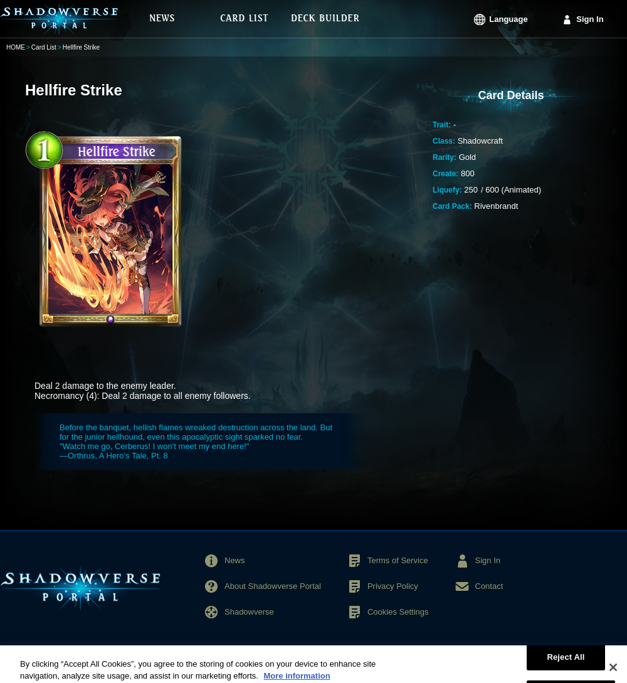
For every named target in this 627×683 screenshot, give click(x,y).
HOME (15, 47)
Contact (489, 586)
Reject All (565, 662)
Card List (43, 47)
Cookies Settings (398, 612)
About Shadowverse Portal (272, 586)
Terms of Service (397, 560)
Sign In (589, 19)
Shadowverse (249, 612)
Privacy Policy (392, 586)
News (234, 560)
